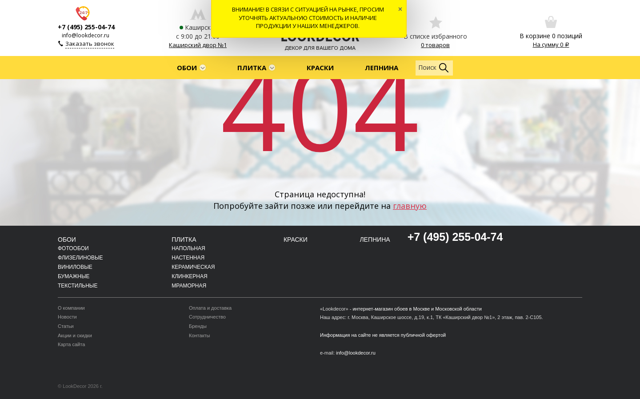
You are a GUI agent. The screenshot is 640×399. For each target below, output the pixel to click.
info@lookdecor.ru (85, 35)
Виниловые (75, 267)
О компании (71, 308)
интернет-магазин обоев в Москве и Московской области (417, 308)
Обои (187, 67)
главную (410, 205)
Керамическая (193, 267)
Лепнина (381, 67)
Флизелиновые (80, 258)
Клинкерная (190, 276)
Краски (320, 67)
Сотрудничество (207, 316)
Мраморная (189, 286)
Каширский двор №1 (198, 45)
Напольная (188, 248)
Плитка (251, 67)
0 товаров (435, 45)
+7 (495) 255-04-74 (86, 27)
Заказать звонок (89, 44)
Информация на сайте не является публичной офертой (383, 335)
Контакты (199, 335)
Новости (67, 316)
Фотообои (73, 248)
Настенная (188, 258)
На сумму (551, 44)
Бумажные (74, 276)
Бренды (198, 326)
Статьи (66, 326)
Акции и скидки (75, 335)
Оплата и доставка (210, 308)
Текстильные (77, 286)
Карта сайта (71, 344)
